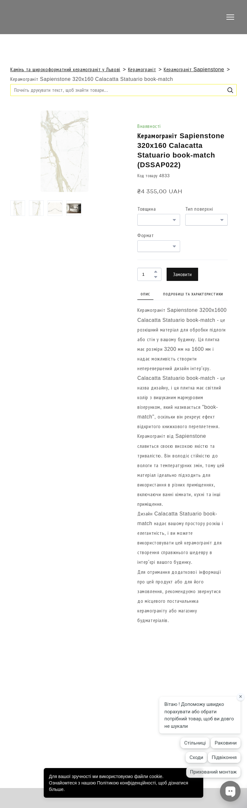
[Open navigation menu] (230, 17)
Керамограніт (142, 69)
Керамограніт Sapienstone (194, 69)
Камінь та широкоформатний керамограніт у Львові (65, 69)
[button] (230, 90)
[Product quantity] (148, 274)
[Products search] (123, 90)
